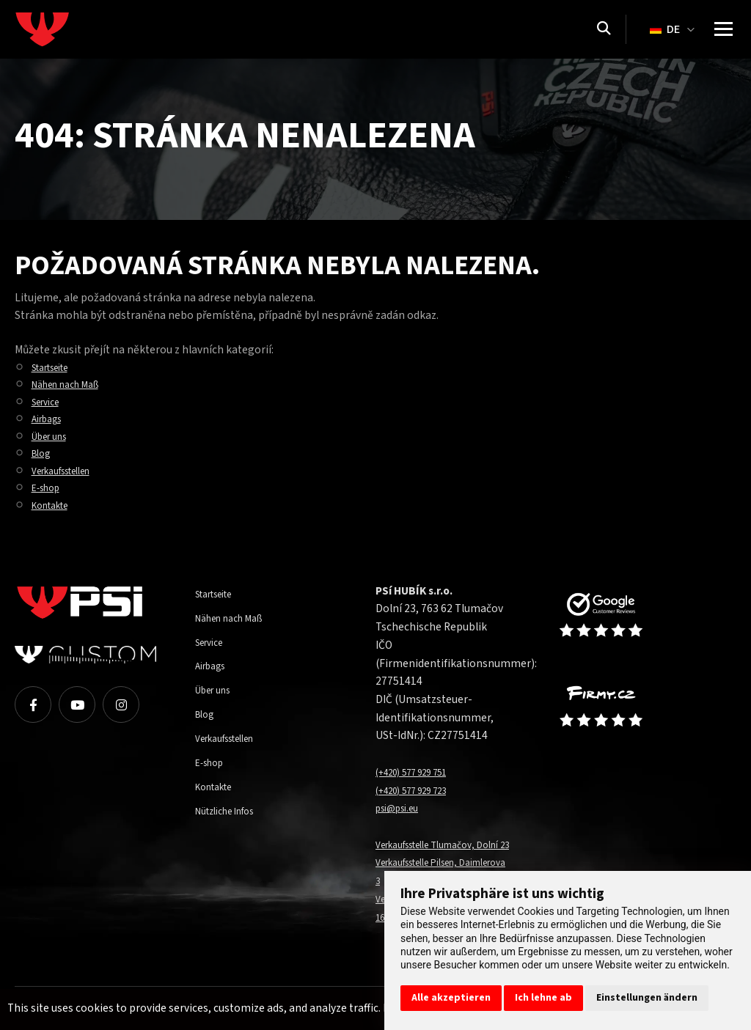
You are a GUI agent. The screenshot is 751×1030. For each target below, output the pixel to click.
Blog (43, 453)
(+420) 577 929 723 (421, 790)
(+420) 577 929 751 (421, 772)
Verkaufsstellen (70, 471)
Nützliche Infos (231, 811)
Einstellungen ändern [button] (646, 997)
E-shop (49, 487)
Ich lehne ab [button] (543, 997)
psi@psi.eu (402, 808)
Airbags (51, 419)
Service (49, 402)
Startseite (56, 367)
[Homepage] (70, 29)
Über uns (54, 436)
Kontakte (55, 505)
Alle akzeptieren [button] (451, 997)
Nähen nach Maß (73, 384)
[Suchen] (604, 29)
